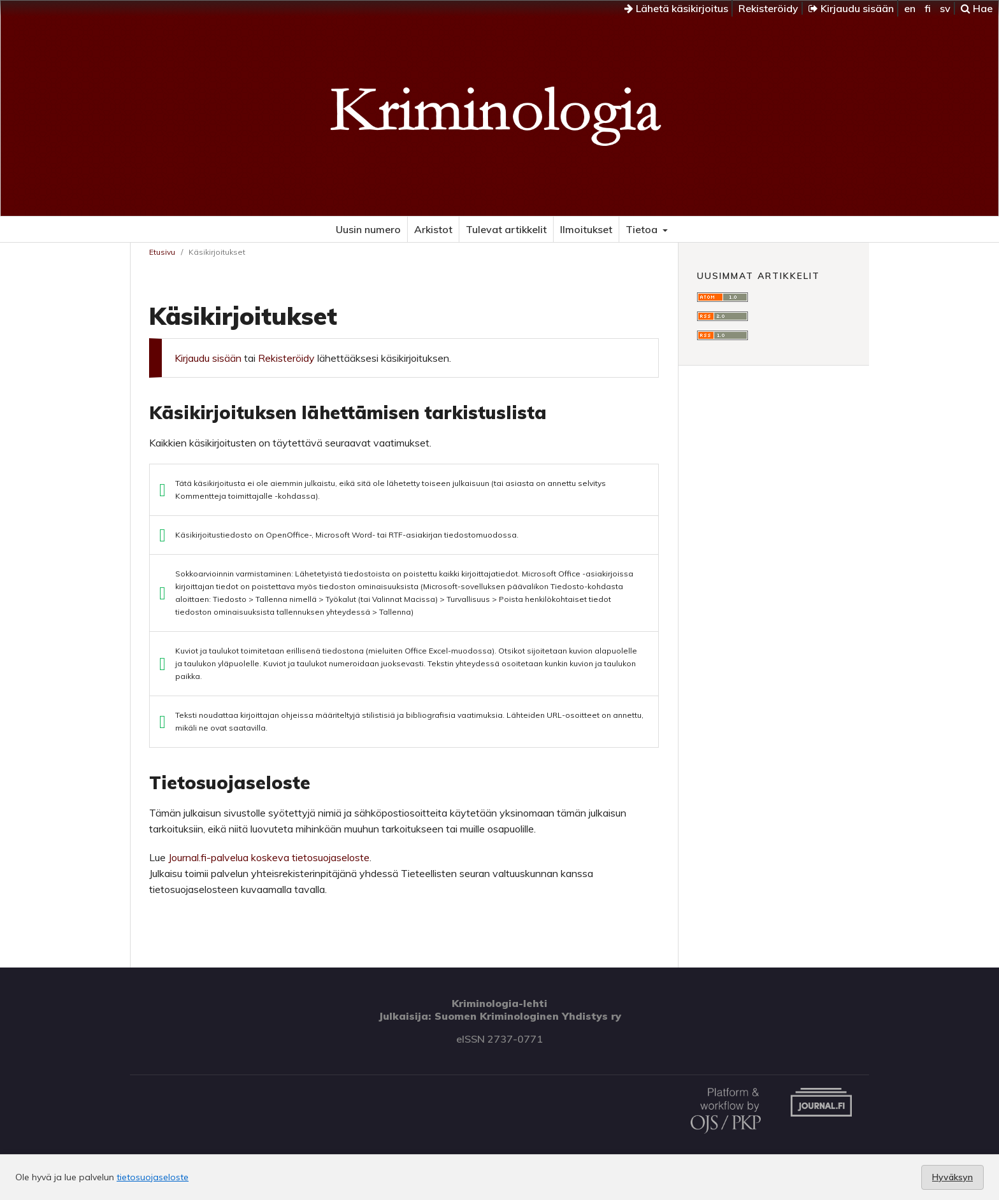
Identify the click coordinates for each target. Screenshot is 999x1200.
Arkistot (433, 229)
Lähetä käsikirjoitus (676, 8)
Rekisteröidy (768, 8)
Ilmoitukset (586, 229)
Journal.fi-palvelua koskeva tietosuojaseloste (269, 857)
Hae (977, 8)
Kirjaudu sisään (851, 8)
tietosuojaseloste (153, 1177)
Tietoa (643, 229)
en (910, 8)
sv (945, 8)
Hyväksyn (952, 1177)
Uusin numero (368, 229)
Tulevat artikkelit (506, 229)
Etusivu (162, 252)
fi (927, 8)
